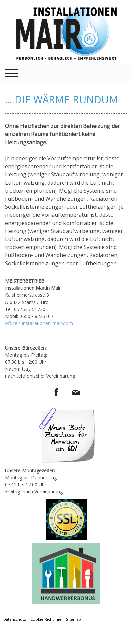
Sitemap (73, 619)
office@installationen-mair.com (39, 323)
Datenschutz (14, 619)
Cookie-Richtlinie (45, 619)
